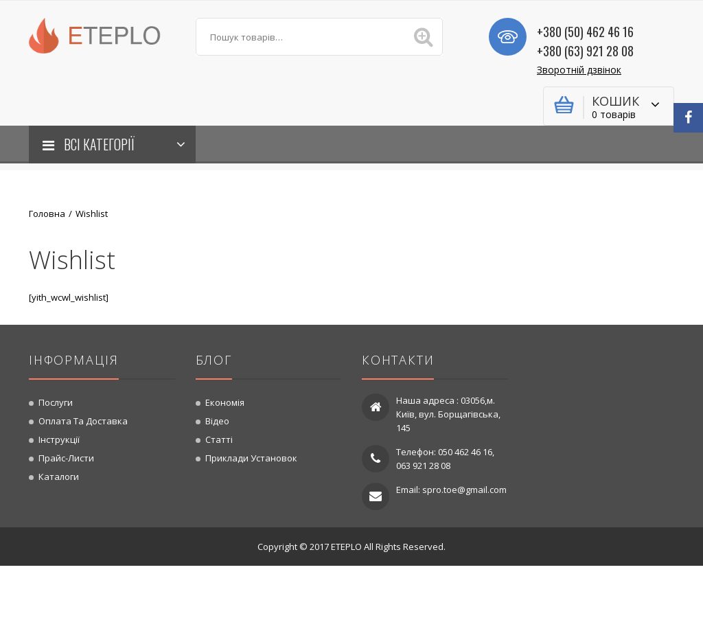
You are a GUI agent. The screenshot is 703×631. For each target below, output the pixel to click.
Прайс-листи (66, 458)
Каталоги (58, 476)
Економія (224, 402)
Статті (219, 439)
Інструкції (59, 439)
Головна (47, 213)
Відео (217, 421)
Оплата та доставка (83, 421)
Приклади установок (251, 458)
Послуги (55, 402)
